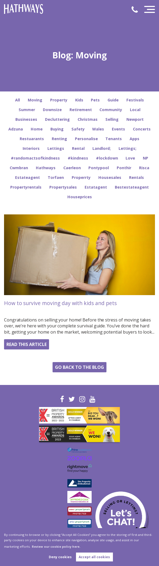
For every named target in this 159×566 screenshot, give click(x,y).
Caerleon (72, 167)
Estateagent (27, 177)
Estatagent (96, 187)
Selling (112, 119)
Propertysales (63, 187)
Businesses (26, 119)
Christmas (88, 119)
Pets (95, 99)
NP (145, 158)
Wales (98, 129)
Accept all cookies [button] (94, 557)
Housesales (109, 177)
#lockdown (107, 158)
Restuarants (32, 138)
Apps (134, 138)
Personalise (86, 138)
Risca (144, 167)
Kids (79, 99)
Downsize (52, 109)
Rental (78, 148)
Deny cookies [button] (60, 557)
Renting (59, 138)
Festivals (135, 99)
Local (135, 109)
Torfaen (56, 177)
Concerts (142, 129)
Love (130, 158)
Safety (78, 129)
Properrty (81, 177)
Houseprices (79, 196)
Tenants (113, 138)
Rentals (136, 177)
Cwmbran (19, 167)
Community (110, 109)
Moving (35, 99)
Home (37, 129)
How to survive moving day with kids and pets (60, 303)
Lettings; (127, 148)
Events (118, 129)
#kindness (78, 158)
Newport (135, 119)
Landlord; (101, 148)
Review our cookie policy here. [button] (56, 546)
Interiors (31, 148)
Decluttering (57, 119)
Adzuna (15, 129)
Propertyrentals (26, 187)
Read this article (26, 344)
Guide (113, 99)
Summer (27, 109)
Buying (57, 129)
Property (58, 99)
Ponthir (124, 167)
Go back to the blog (79, 367)
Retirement (81, 109)
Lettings (55, 148)
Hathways (46, 167)
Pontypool (98, 167)
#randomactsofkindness (35, 158)
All (17, 99)
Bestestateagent (132, 187)
